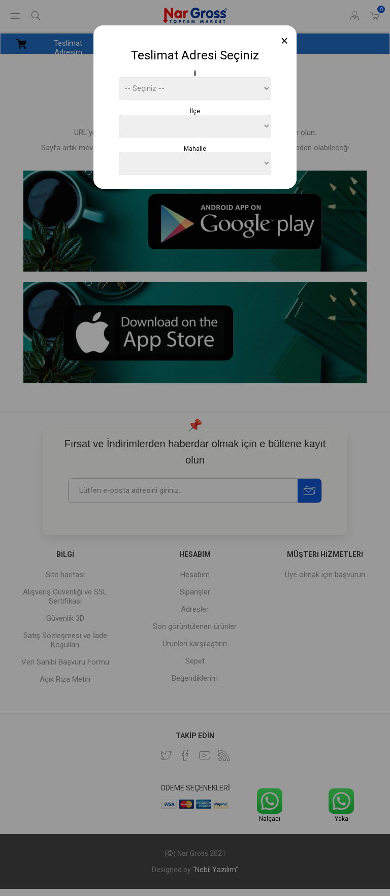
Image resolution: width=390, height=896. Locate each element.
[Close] (285, 40)
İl (195, 73)
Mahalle (195, 148)
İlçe (195, 111)
